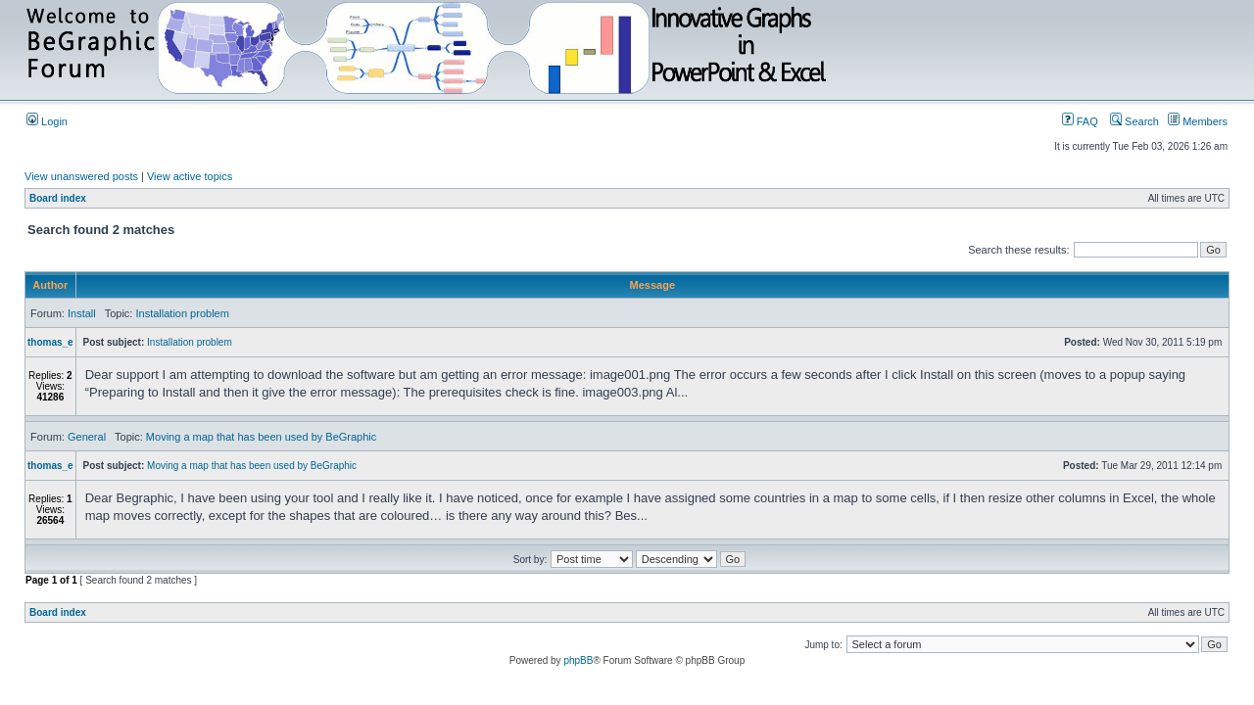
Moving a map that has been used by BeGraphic (261, 437)
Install (82, 313)
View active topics (189, 176)
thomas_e (50, 342)
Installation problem (181, 313)
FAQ (1080, 121)
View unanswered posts (81, 176)
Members (1198, 121)
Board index (57, 198)
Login (47, 121)
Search (1134, 121)
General (87, 437)
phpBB (578, 660)
